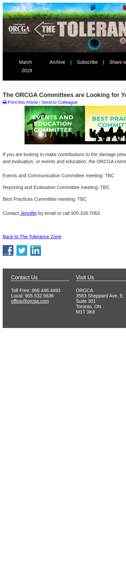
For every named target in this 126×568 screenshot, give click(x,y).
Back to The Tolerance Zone (32, 236)
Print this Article (20, 102)
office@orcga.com (30, 301)
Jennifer (28, 213)
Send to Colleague (60, 102)
